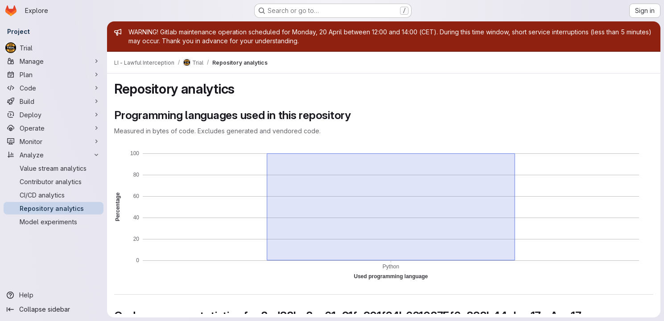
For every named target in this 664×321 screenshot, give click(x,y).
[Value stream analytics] (53, 168)
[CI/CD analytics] (53, 195)
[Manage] (53, 61)
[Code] (53, 88)
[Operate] (53, 128)
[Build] (53, 101)
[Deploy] (53, 114)
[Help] (53, 295)
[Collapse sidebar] (53, 309)
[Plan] (53, 74)
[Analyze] (53, 154)
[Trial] (53, 47)
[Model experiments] (53, 221)
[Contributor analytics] (53, 181)
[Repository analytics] (53, 208)
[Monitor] (53, 141)
